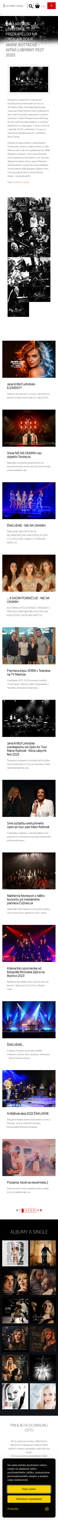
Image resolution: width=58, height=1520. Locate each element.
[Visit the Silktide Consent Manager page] (47, 1509)
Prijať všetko (29, 1489)
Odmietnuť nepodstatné (29, 1499)
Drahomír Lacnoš (21, 182)
